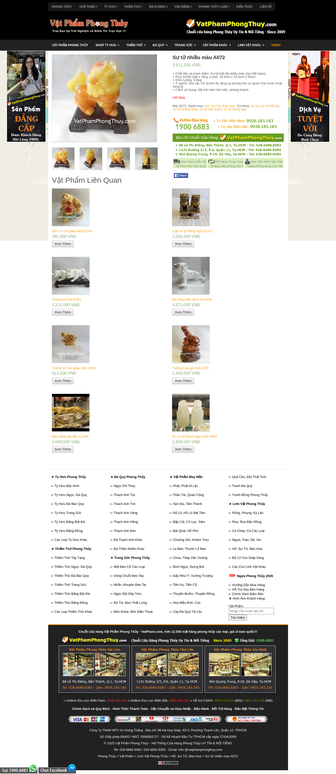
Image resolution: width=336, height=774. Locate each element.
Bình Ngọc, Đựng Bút (188, 567)
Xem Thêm (63, 244)
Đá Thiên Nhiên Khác (129, 549)
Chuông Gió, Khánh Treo (191, 540)
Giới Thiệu (89, 5)
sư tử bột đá (270, 106)
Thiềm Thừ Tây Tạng (69, 558)
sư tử (255, 106)
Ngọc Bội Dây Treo (127, 594)
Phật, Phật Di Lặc (185, 486)
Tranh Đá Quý (242, 486)
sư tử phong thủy (185, 109)
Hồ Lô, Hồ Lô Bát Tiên (189, 513)
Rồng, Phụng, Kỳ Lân (247, 513)
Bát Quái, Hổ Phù (185, 531)
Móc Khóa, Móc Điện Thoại (133, 612)
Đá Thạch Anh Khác (128, 540)
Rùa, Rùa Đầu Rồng (247, 522)
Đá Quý (162, 43)
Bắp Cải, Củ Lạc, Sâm (189, 522)
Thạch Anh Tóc (124, 495)
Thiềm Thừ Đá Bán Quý (71, 576)
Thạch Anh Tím (125, 504)
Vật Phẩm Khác (218, 43)
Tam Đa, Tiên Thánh (187, 504)
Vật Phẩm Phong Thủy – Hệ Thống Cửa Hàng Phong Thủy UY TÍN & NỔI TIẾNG (173, 743)
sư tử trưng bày (235, 109)
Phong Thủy (62, 6)
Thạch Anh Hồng (126, 522)
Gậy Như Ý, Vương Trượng (193, 576)
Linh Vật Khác (253, 43)
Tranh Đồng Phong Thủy (250, 495)
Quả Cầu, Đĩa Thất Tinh (249, 477)
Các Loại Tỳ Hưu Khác (70, 540)
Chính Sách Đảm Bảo (247, 594)
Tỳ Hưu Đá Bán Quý (69, 504)
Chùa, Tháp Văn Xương (190, 558)
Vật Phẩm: (236, 606)
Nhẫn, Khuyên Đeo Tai (130, 585)
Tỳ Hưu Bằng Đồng (68, 531)
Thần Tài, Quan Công (188, 495)
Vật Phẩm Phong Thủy (70, 45)
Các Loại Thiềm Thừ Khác (73, 612)
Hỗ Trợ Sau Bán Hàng (248, 589)
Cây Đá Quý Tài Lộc (187, 612)
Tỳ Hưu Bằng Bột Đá (69, 522)
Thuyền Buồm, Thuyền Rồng (194, 594)
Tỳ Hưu (112, 5)
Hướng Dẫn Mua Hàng (248, 585)
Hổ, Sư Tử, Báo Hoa (220, 106)
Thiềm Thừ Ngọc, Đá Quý (73, 567)
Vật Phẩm (126, 756)
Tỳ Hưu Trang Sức (67, 513)
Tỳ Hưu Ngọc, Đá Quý (70, 495)
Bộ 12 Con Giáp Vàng (248, 558)
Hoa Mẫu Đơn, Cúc (187, 603)
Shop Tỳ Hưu (109, 43)
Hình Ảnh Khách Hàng (249, 598)
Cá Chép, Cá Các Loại (248, 531)
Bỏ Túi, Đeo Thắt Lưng (130, 603)
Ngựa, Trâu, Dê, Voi (246, 540)
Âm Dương (160, 5)
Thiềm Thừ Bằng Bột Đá (72, 594)
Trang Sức (187, 43)
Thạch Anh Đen (125, 531)
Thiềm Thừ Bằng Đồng (71, 603)
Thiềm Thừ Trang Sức (70, 585)
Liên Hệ (266, 6)
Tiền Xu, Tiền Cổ (185, 585)
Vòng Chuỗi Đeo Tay (129, 576)
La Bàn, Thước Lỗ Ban (189, 549)
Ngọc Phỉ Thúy (124, 486)
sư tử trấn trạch (210, 109)
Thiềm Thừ (134, 5)
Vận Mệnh (184, 5)
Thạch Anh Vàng (126, 513)
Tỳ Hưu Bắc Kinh (66, 486)
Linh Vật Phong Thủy (152, 756)
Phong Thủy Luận (216, 5)
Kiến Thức (244, 6)
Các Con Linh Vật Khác (249, 567)
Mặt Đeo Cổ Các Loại (129, 567)
